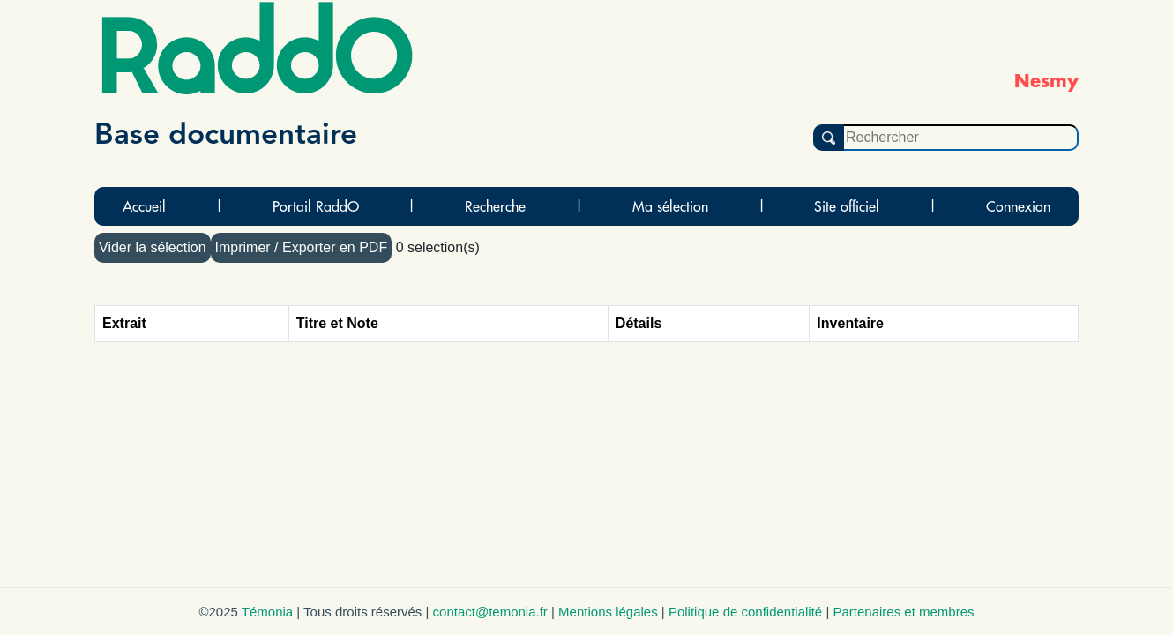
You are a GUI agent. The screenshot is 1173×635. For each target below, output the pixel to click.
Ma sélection (670, 206)
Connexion (1018, 206)
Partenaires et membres (903, 611)
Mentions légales (608, 611)
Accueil (144, 206)
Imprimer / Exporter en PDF (301, 247)
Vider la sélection (152, 247)
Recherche (495, 206)
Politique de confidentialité (745, 611)
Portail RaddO (316, 206)
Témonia (267, 611)
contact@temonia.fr (490, 611)
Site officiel (846, 206)
